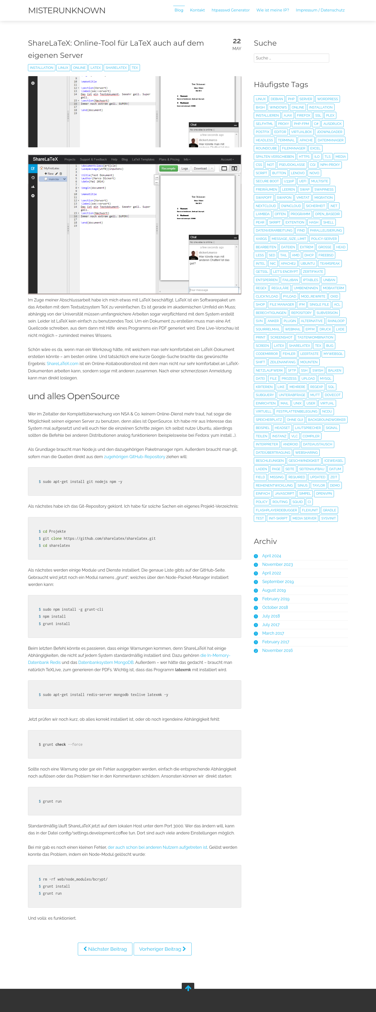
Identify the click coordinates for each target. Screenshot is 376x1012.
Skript (274, 222)
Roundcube (266, 148)
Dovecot (332, 403)
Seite (259, 485)
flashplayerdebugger (276, 527)
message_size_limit (288, 239)
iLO (316, 157)
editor (280, 132)
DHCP (322, 255)
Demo (334, 502)
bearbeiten (265, 247)
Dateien (288, 247)
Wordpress (327, 99)
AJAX (287, 115)
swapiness (323, 189)
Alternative (284, 329)
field (320, 485)
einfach (262, 510)
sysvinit (328, 535)
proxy (283, 124)
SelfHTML (264, 124)
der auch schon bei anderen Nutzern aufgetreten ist (159, 845)
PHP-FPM (300, 124)
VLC (258, 453)
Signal (292, 444)
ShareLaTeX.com (64, 362)
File (272, 387)
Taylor (318, 502)
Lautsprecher (268, 444)
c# (316, 124)
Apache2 (307, 263)
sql (331, 395)
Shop (302, 304)
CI (308, 518)
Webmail (292, 337)
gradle (329, 527)
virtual (327, 411)
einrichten (265, 411)
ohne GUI (294, 428)
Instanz (327, 444)
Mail (284, 411)
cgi (327, 165)
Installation (43, 68)
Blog (177, 10)
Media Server (304, 535)
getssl (286, 272)
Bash (259, 107)
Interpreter (300, 453)
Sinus (302, 502)
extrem (306, 247)
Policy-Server (323, 239)
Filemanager (293, 148)
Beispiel (305, 436)
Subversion (291, 321)
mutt (315, 403)
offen (279, 214)
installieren (266, 115)
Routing (279, 518)
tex (136, 68)
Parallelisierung (325, 230)
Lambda (262, 214)
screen (261, 354)
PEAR (259, 222)
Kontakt (196, 10)
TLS (327, 157)
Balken (334, 378)
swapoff (263, 197)
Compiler (275, 453)
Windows (277, 107)
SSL (318, 115)
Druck (325, 337)
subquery (264, 403)
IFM (258, 313)
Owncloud (290, 206)
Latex (97, 68)
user (310, 411)
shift (260, 370)
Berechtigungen (317, 313)
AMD (309, 255)
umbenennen (322, 288)
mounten (308, 370)
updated (284, 493)
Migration (323, 197)
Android (323, 453)
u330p (288, 181)
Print (260, 346)
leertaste (309, 362)
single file (275, 313)
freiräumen (266, 189)
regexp (316, 395)
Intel (280, 263)
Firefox (303, 115)
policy (261, 518)
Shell (328, 222)
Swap (304, 189)
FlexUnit (310, 527)
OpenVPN (323, 510)
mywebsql (333, 362)
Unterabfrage (291, 403)
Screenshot (281, 346)
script (285, 173)
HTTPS (303, 157)
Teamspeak (265, 272)
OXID (288, 304)
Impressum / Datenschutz (319, 10)
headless (264, 140)
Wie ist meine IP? (271, 10)
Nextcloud (265, 206)
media (260, 165)
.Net (333, 206)
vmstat (302, 197)
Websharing (266, 469)
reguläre (297, 288)
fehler (288, 362)
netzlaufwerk (269, 378)
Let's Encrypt (309, 272)
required (263, 493)
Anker (324, 321)
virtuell (263, 420)
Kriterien (263, 395)
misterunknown (68, 10)
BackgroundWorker (274, 436)
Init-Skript (277, 535)
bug (329, 354)
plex (330, 115)
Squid (297, 518)
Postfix (262, 132)
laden (320, 477)
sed (286, 255)
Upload (308, 387)
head (260, 255)
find (301, 230)
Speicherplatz (268, 428)
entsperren (291, 280)
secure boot (266, 181)
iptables (335, 280)
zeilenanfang (282, 370)
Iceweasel (300, 477)
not (285, 165)
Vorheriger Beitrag (162, 947)
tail (297, 255)
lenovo (321, 173)
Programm (300, 214)
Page (335, 477)
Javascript (284, 510)
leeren (288, 189)
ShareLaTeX (117, 68)
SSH (304, 378)
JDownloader (329, 132)
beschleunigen (297, 469)
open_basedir (327, 214)
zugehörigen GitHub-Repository (135, 454)
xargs (260, 239)
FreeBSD (262, 263)
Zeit (300, 493)
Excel (315, 148)
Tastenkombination (315, 346)
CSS (274, 165)
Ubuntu (327, 263)
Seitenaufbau (281, 485)
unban (261, 288)
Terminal (286, 140)
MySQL (325, 387)
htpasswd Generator (229, 10)
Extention (294, 222)
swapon (283, 197)
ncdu (327, 420)
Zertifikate (265, 280)
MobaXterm (266, 296)
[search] (291, 58)
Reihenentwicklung (273, 502)
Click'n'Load (292, 296)
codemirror (266, 362)
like (280, 395)
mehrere (297, 395)
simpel (304, 510)
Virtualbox (301, 132)
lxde (340, 337)
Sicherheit (315, 206)
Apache (305, 140)
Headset (324, 436)
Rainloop (307, 329)
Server (305, 99)
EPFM (309, 337)
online (80, 68)
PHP (290, 99)
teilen (309, 444)
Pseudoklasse (307, 165)
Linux (64, 68)
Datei (260, 387)
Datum (305, 485)
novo (338, 173)
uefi (302, 181)
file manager (323, 304)
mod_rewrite (267, 304)
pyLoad (315, 296)
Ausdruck (332, 124)
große (324, 247)
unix (297, 411)
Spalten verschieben (274, 157)
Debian (276, 99)
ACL (293, 313)
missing (337, 485)
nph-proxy (265, 173)
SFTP (291, 378)
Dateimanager (330, 140)
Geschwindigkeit (270, 477)
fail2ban (315, 280)
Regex (277, 288)
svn (310, 321)
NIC (292, 263)
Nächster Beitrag (105, 947)
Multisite (319, 181)
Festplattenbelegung (296, 420)
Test (259, 535)
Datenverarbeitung (273, 230)
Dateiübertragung (307, 461)
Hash (313, 222)
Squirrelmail (267, 337)
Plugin (261, 329)
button (303, 173)
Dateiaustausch (270, 461)
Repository (265, 321)
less (273, 255)
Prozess (288, 387)
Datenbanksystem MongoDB (107, 660)
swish (317, 378)
